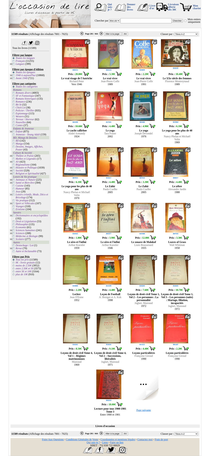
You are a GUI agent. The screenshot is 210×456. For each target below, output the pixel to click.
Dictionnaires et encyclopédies (32, 215)
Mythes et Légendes (26, 158)
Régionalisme (23, 164)
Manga (19, 143)
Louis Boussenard (143, 245)
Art (17, 161)
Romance (20, 101)
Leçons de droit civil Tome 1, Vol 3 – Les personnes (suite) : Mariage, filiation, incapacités (177, 298)
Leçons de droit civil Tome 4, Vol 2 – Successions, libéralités (110, 356)
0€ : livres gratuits (25, 262)
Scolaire (20, 239)
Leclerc (77, 294)
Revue (19, 248)
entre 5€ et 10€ (23, 271)
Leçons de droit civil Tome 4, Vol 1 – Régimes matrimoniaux (77, 356)
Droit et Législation (26, 221)
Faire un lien (116, 442)
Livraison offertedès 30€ (173, 7)
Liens (105, 442)
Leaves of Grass (177, 242)
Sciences (20, 233)
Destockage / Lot (24, 245)
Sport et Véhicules (25, 203)
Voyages (20, 206)
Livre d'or (152, 7)
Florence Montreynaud (177, 81)
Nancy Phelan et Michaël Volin (177, 138)
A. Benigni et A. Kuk (110, 297)
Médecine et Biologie (27, 236)
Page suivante (143, 410)
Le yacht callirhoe (77, 130)
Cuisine (20, 185)
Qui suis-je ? (110, 7)
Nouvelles (21, 122)
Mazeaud (77, 361)
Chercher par (101, 20)
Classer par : (167, 34)
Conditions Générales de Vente (82, 439)
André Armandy (76, 133)
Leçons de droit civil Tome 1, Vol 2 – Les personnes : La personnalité (144, 297)
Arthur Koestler (76, 245)
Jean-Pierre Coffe (110, 81)
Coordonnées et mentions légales (118, 439)
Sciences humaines (25, 230)
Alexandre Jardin (177, 189)
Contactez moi (145, 439)
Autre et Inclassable (26, 251)
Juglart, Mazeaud (144, 303)
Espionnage (22, 113)
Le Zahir (110, 186)
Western (20, 116)
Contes (19, 125)
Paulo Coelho (110, 189)
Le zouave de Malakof (143, 242)
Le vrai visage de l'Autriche (76, 78)
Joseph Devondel (144, 133)
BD (17, 140)
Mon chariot (197, 7)
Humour (20, 188)
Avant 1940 (21, 78)
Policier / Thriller (25, 110)
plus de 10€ (22, 274)
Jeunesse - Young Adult (28, 134)
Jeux (18, 191)
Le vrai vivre (110, 78)
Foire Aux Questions (53, 439)
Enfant (19, 131)
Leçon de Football (110, 294)
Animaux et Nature (25, 179)
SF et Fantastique (25, 95)
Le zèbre (177, 186)
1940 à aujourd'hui (26, 75)
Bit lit (18, 104)
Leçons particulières (143, 353)
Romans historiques (26, 98)
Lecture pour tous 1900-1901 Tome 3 (110, 410)
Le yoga (110, 130)
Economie (21, 227)
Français (20, 61)
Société (19, 170)
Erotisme (20, 209)
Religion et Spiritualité (28, 173)
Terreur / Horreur (25, 119)
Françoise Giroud (144, 355)
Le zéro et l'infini (76, 242)
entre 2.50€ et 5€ (24, 268)
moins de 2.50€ (24, 265)
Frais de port (161, 439)
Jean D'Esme (76, 297)
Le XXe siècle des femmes (177, 78)
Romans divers (23, 92)
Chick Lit (20, 107)
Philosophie (22, 224)
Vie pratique (22, 200)
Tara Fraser (110, 133)
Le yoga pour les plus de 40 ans (177, 132)
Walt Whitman (177, 245)
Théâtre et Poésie (25, 155)
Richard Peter (77, 81)
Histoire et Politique (26, 167)
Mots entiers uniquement (194, 20)
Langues (20, 63)
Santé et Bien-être (25, 182)
